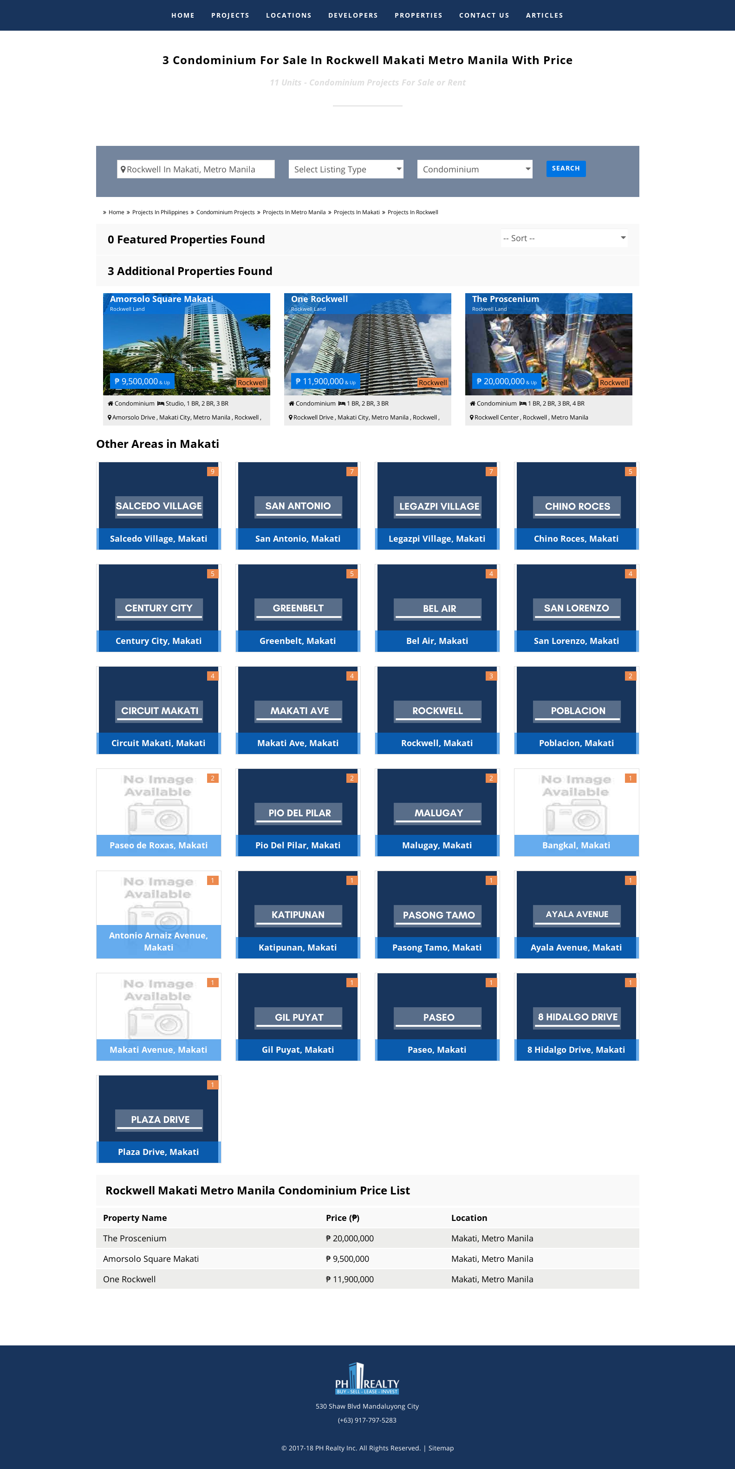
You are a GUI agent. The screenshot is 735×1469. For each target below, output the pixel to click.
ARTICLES (545, 15)
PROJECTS (230, 15)
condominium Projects (225, 212)
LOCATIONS (289, 15)
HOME (183, 15)
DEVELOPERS (353, 15)
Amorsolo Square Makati (151, 1258)
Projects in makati (357, 212)
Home (116, 212)
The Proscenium (135, 1238)
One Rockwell (129, 1279)
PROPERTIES (419, 15)
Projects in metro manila (294, 212)
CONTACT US (484, 15)
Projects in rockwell (413, 212)
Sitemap (441, 1447)
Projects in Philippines (160, 212)
